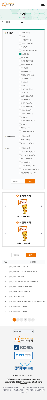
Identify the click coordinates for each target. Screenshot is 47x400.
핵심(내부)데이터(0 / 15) (27, 173)
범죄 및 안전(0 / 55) (26, 43)
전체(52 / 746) (24, 33)
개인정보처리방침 (18, 375)
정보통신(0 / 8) (24, 100)
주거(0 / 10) (23, 68)
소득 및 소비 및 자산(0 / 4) (28, 50)
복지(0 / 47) (23, 58)
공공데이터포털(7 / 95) (27, 166)
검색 (29, 181)
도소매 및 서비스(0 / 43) (27, 107)
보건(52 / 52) (24, 54)
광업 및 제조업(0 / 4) (26, 89)
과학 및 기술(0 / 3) (25, 103)
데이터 (8, 22)
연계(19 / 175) (24, 140)
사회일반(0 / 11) (25, 40)
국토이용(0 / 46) (25, 72)
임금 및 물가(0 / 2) (25, 110)
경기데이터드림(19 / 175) (27, 152)
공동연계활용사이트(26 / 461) (29, 169)
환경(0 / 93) (23, 124)
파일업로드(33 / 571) (26, 143)
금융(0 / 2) (23, 117)
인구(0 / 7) (23, 36)
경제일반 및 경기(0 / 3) (27, 75)
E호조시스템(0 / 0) (25, 159)
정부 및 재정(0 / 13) (26, 114)
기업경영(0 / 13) (25, 79)
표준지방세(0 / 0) (25, 162)
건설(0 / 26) (23, 93)
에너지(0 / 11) (24, 128)
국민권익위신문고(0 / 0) (27, 155)
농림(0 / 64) (23, 82)
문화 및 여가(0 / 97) (26, 64)
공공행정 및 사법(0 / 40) (27, 131)
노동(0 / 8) (23, 47)
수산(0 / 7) (23, 86)
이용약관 (29, 375)
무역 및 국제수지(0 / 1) (27, 121)
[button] (41, 205)
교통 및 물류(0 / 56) (26, 96)
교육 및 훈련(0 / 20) (26, 61)
